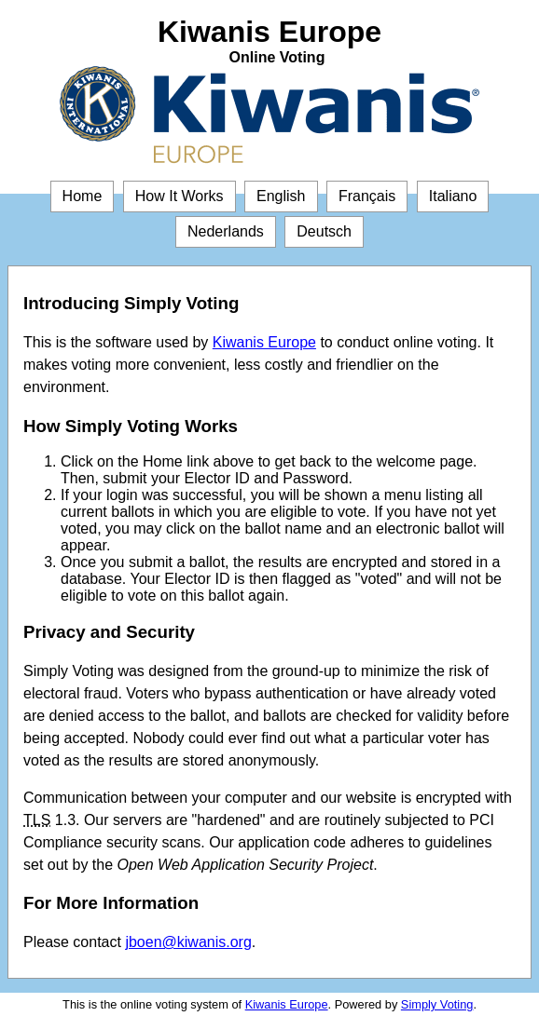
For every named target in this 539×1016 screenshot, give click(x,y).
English (280, 196)
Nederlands (225, 231)
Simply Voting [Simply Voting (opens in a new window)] (437, 1004)
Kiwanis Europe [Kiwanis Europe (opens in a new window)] (264, 342)
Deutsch (324, 231)
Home (82, 196)
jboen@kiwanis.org (188, 942)
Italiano (453, 196)
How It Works (179, 196)
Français (367, 196)
